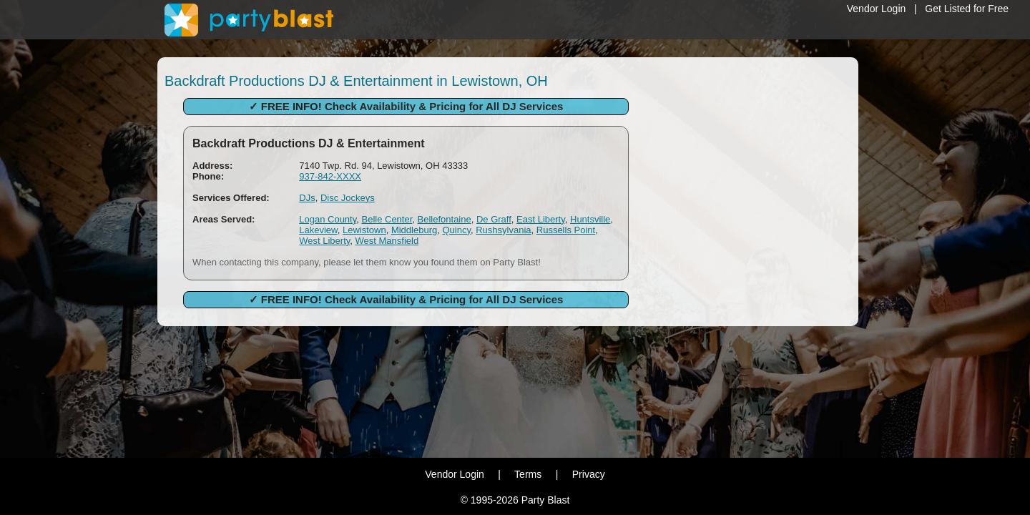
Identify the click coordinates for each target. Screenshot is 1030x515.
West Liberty (324, 240)
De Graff (493, 219)
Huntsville (590, 219)
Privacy (588, 474)
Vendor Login (876, 8)
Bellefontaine (444, 219)
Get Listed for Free (967, 8)
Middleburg (414, 230)
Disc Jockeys (347, 197)
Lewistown (364, 230)
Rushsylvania (503, 230)
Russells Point (565, 230)
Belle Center (386, 219)
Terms (527, 474)
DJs (307, 197)
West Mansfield (387, 240)
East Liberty (540, 219)
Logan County (327, 219)
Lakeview (318, 230)
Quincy (456, 230)
